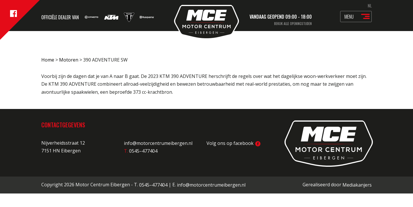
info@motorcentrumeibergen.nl (158, 143)
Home (47, 60)
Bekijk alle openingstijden (293, 23)
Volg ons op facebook (233, 143)
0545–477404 (153, 185)
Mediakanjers (357, 185)
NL (370, 5)
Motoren (68, 60)
